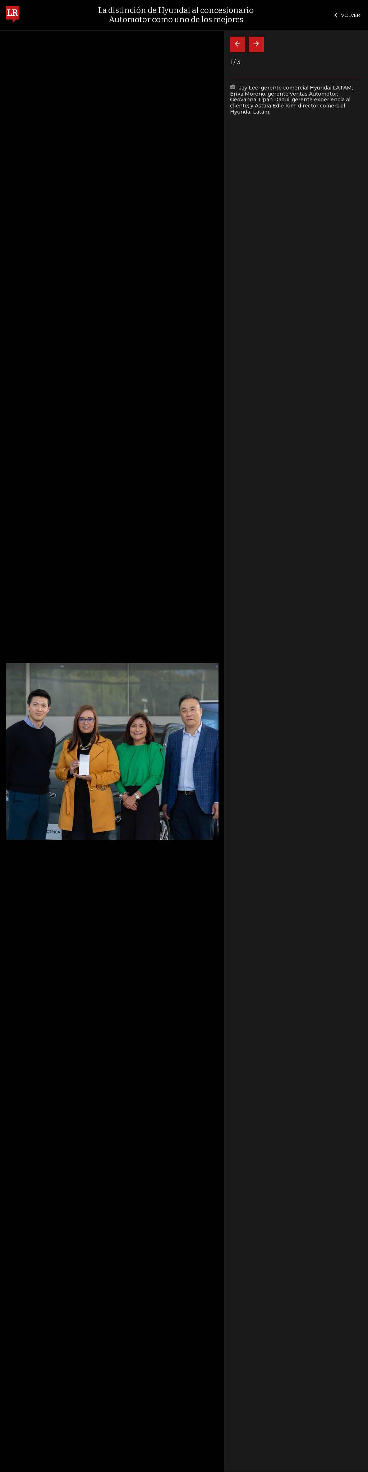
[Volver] (237, 44)
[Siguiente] (256, 44)
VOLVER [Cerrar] (347, 15)
